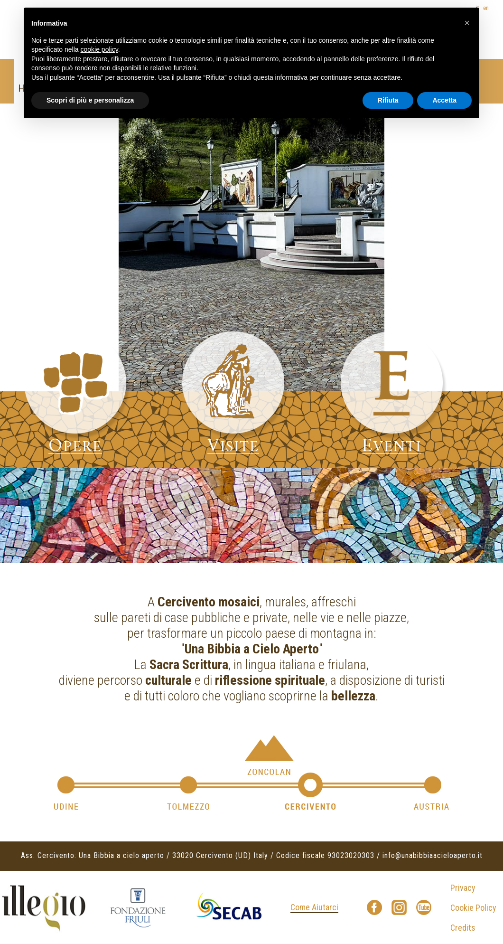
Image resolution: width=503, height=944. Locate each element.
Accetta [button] (444, 100)
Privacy (462, 888)
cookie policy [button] (99, 49)
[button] (467, 22)
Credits (462, 928)
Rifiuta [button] (388, 100)
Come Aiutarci (314, 907)
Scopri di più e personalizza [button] (90, 100)
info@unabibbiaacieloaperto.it (432, 855)
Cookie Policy (473, 908)
